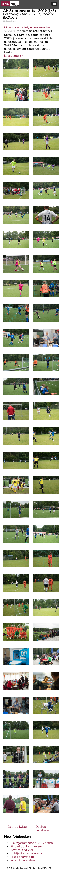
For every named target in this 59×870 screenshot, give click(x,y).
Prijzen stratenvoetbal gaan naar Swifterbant (27, 27)
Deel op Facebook (42, 826)
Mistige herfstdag (22, 856)
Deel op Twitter (18, 826)
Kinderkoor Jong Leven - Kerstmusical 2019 (26, 847)
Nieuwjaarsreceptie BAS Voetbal (31, 843)
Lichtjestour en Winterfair (27, 853)
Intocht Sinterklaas (22, 860)
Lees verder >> (14, 55)
